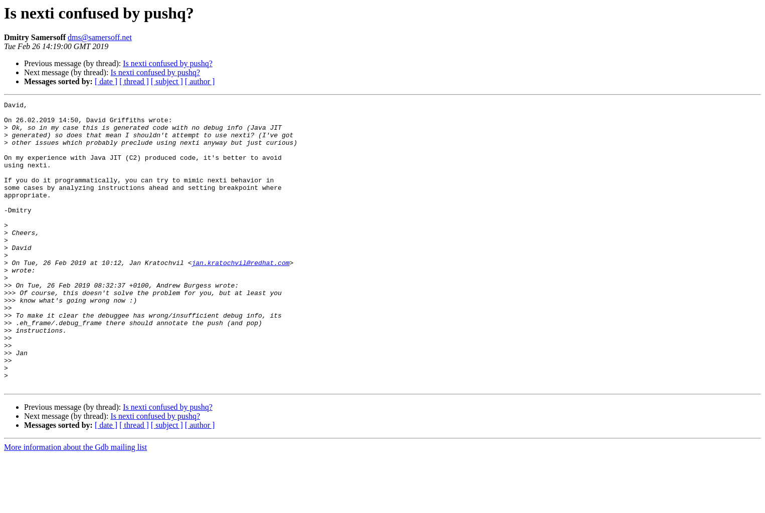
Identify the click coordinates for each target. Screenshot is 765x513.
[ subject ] (167, 81)
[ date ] (106, 81)
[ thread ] (134, 81)
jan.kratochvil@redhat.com (240, 295)
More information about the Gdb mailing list (75, 504)
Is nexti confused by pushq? (168, 63)
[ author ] (200, 81)
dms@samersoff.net (100, 37)
